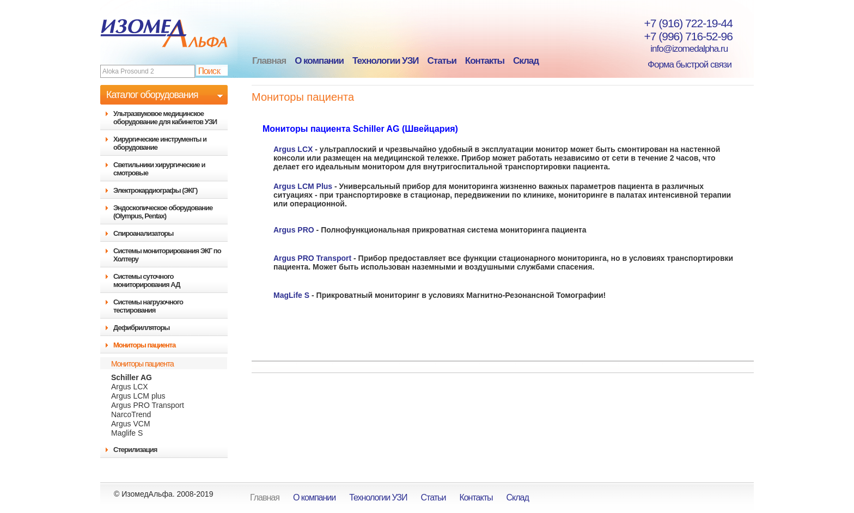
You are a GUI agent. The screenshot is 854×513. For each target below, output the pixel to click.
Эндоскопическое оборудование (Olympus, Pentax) (162, 212)
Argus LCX (129, 386)
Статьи (442, 61)
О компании (319, 61)
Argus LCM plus (138, 396)
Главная (269, 61)
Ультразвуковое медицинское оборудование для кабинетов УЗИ (165, 117)
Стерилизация (135, 449)
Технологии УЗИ (385, 61)
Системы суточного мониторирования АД (146, 280)
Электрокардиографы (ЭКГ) (155, 190)
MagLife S (291, 295)
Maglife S (127, 433)
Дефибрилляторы (141, 327)
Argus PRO (293, 229)
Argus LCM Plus (302, 186)
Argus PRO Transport (147, 405)
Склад (526, 61)
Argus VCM (130, 423)
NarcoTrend (131, 414)
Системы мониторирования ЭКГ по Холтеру (167, 255)
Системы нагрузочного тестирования (148, 306)
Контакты (484, 61)
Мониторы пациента (144, 345)
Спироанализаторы (143, 233)
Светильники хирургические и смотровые (159, 169)
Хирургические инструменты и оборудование (159, 143)
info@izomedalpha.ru (683, 49)
